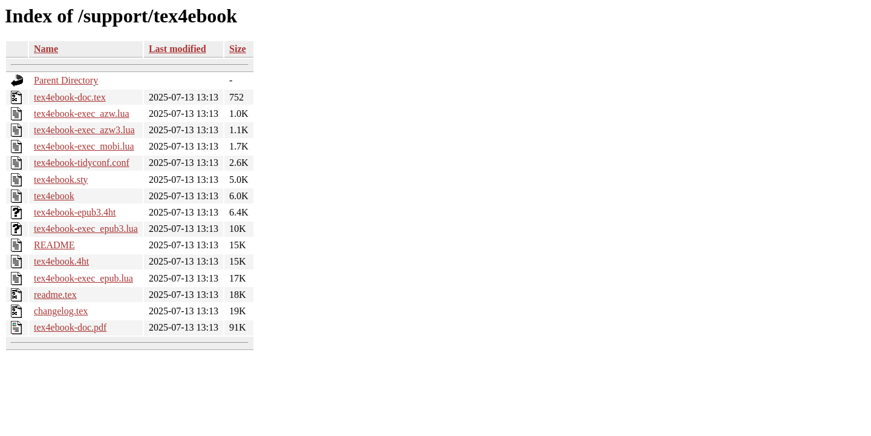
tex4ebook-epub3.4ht (75, 212)
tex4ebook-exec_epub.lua (83, 278)
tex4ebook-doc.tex (70, 97)
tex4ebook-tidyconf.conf (81, 162)
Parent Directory (66, 80)
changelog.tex (61, 311)
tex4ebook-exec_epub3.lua (86, 228)
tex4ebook (54, 196)
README (54, 245)
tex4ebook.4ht (61, 261)
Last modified (177, 49)
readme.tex (55, 294)
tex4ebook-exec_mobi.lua (84, 146)
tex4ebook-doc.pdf (70, 327)
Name (46, 49)
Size (237, 49)
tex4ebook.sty (61, 179)
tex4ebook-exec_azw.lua (81, 113)
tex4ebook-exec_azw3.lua (84, 130)
